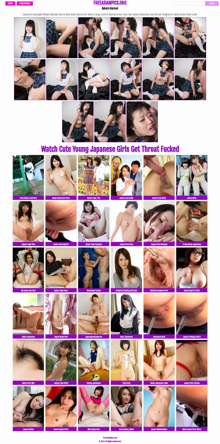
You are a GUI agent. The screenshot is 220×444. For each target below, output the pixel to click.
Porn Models (25, 3)
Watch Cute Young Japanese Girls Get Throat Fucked (110, 149)
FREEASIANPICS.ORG (109, 3)
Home (10, 3)
